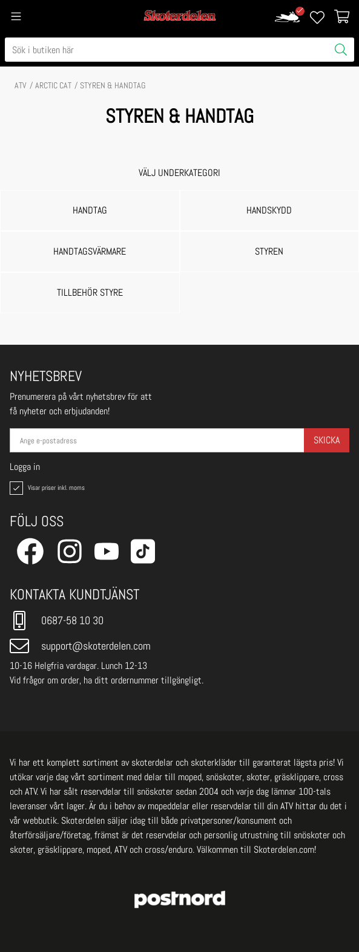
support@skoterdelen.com (80, 646)
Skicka (327, 440)
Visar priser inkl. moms (46, 488)
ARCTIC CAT (53, 85)
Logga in (25, 467)
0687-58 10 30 (57, 620)
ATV (21, 85)
